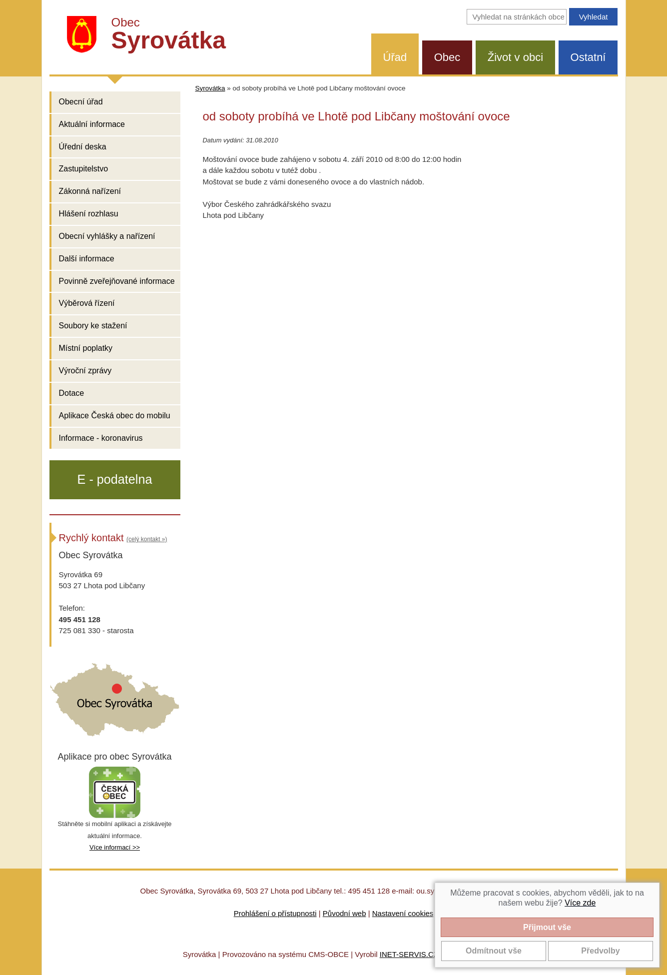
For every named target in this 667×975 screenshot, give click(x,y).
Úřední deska (82, 146)
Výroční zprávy (85, 370)
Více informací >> (114, 847)
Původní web (344, 913)
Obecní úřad (81, 101)
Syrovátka (210, 88)
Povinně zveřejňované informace (117, 281)
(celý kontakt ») (146, 539)
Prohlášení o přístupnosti (275, 913)
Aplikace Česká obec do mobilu (114, 415)
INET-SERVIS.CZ (409, 954)
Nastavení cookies (403, 913)
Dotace (71, 393)
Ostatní (588, 57)
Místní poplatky (86, 348)
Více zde (580, 903)
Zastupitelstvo (83, 168)
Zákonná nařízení (90, 191)
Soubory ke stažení (93, 325)
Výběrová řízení (87, 303)
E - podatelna (114, 479)
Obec (447, 57)
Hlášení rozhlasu (88, 213)
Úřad (395, 57)
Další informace (86, 258)
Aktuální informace (92, 124)
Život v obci (515, 57)
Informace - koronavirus (101, 438)
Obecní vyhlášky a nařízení (107, 236)
